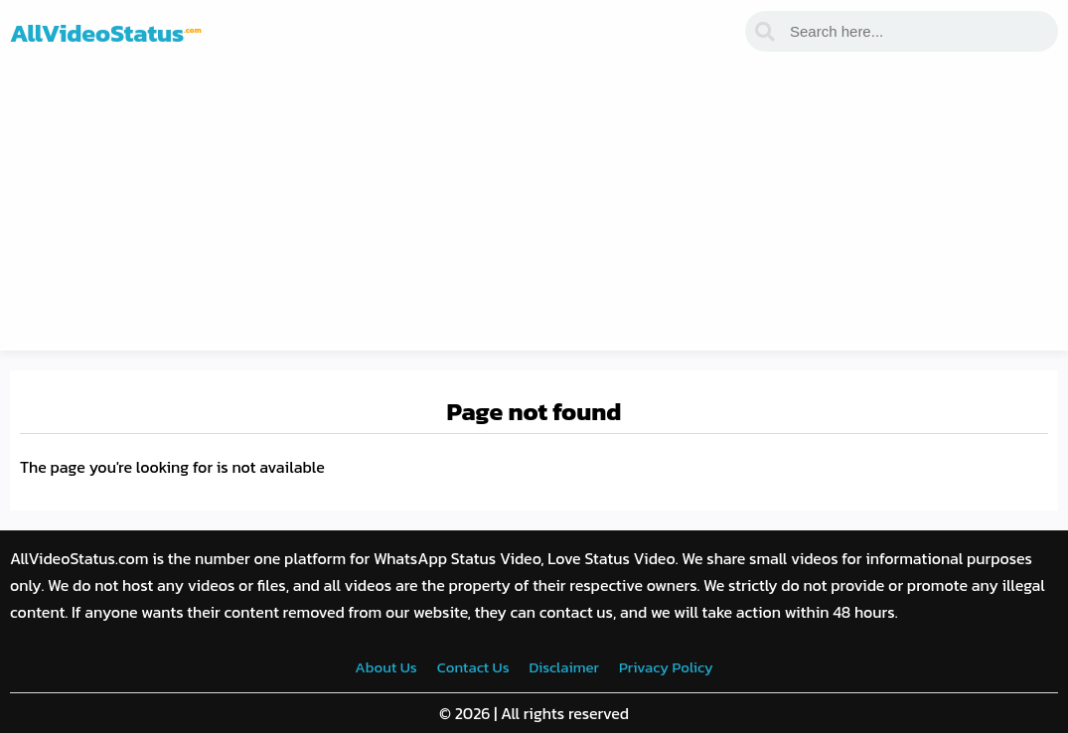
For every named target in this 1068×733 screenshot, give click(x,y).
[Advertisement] (534, 212)
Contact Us (473, 667)
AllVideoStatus (106, 33)
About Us (385, 667)
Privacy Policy (666, 667)
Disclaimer (564, 667)
